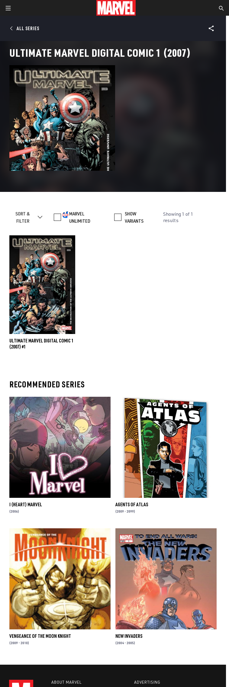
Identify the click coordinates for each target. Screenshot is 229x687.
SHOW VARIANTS (134, 217)
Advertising (147, 682)
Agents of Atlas (131, 504)
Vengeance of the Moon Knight (40, 636)
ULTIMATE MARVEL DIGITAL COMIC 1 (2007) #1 (41, 344)
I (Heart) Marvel (25, 504)
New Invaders (128, 636)
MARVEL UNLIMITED (79, 217)
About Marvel (66, 682)
